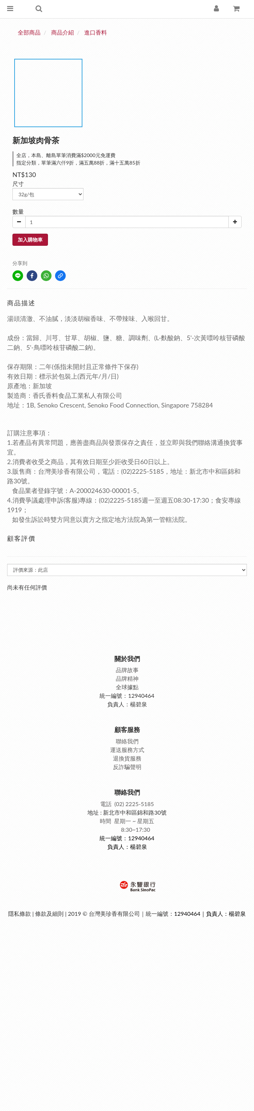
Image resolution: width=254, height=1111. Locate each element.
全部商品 (29, 32)
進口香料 (95, 32)
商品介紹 (62, 32)
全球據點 (127, 687)
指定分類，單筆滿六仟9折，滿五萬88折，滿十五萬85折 (78, 163)
